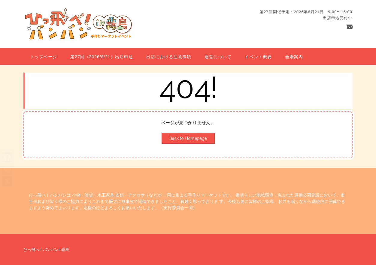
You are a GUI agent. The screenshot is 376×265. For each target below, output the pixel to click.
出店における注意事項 (168, 56)
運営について (218, 56)
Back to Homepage (188, 138)
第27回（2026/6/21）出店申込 (101, 56)
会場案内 (294, 56)
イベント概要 (258, 56)
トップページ (43, 56)
